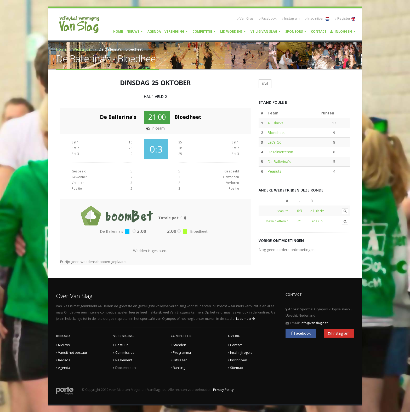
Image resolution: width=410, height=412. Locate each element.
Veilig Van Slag (263, 31)
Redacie (64, 360)
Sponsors (294, 31)
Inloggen (341, 31)
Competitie (202, 31)
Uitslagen (180, 360)
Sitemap (236, 367)
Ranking (179, 367)
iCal (265, 83)
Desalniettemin (280, 151)
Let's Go (274, 142)
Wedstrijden (82, 49)
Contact (319, 31)
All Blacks (275, 122)
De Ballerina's (279, 161)
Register (345, 18)
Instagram (291, 18)
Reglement (123, 360)
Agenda (154, 31)
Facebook (267, 18)
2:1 (299, 220)
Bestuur (121, 345)
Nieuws (133, 31)
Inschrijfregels (241, 352)
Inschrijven (317, 18)
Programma (182, 352)
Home (118, 31)
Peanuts (274, 171)
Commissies (124, 352)
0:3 (299, 210)
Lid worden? (231, 31)
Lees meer (245, 318)
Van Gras (245, 18)
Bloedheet (276, 132)
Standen (179, 345)
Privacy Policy (223, 389)
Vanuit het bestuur (72, 352)
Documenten (125, 367)
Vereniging (174, 31)
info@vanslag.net (314, 323)
